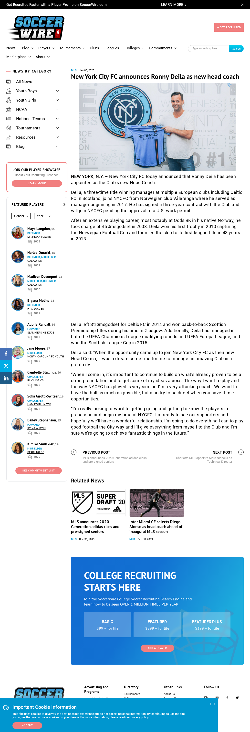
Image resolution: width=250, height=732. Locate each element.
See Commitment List (38, 470)
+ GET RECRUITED (229, 27)
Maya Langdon (39, 228)
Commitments (160, 48)
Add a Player (157, 648)
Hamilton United (39, 404)
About (40, 57)
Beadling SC (35, 452)
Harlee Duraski (39, 252)
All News (19, 81)
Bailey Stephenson (42, 420)
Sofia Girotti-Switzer (43, 396)
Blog (25, 48)
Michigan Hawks (39, 237)
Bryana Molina (38, 300)
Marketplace (16, 57)
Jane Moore (36, 348)
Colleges (132, 48)
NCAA (16, 109)
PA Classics (35, 380)
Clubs (94, 48)
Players (44, 48)
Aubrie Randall (39, 324)
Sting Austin (36, 428)
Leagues (112, 48)
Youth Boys (21, 90)
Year (40, 216)
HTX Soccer (35, 308)
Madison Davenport (42, 276)
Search (236, 48)
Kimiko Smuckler (40, 444)
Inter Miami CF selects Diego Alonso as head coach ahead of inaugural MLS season (155, 526)
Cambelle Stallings (42, 372)
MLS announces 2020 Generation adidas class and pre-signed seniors (95, 526)
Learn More (37, 183)
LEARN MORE (172, 4)
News (11, 48)
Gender (19, 216)
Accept (27, 725)
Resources (21, 137)
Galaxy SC (34, 260)
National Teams (25, 118)
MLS (74, 70)
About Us (169, 694)
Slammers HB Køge (40, 332)
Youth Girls (21, 100)
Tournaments (70, 48)
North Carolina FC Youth (45, 356)
